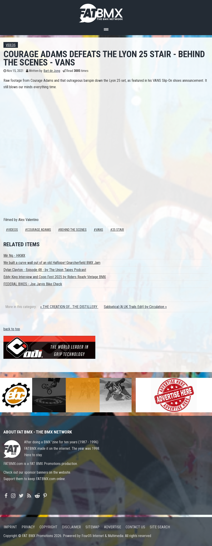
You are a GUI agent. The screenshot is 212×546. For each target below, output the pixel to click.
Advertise (112, 527)
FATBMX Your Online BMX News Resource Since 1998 (106, 12)
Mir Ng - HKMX (14, 255)
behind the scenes (73, 230)
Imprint (10, 527)
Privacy (28, 527)
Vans (99, 230)
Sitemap (92, 527)
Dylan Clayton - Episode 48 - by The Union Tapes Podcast (44, 270)
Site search (160, 527)
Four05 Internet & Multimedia (102, 536)
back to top (11, 329)
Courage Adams (39, 230)
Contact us (135, 527)
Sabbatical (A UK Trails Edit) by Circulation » (135, 307)
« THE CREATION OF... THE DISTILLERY (69, 307)
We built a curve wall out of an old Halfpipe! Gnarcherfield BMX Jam (51, 262)
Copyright (48, 527)
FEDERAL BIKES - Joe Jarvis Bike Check (32, 284)
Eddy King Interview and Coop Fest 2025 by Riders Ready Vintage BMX (54, 277)
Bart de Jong (52, 71)
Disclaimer (71, 527)
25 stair (118, 230)
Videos (11, 45)
